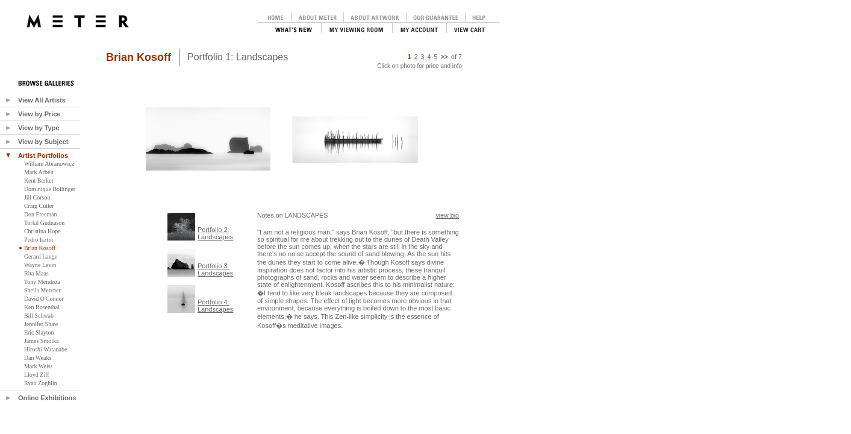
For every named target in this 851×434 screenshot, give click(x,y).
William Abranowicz (49, 163)
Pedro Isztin (38, 239)
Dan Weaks (37, 357)
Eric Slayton (39, 332)
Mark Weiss (38, 366)
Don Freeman (40, 214)
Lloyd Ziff (36, 374)
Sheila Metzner (42, 290)
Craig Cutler (39, 206)
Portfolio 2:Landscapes (215, 233)
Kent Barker (39, 180)
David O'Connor (44, 298)
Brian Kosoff (39, 248)
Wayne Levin (40, 265)
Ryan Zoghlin (40, 383)
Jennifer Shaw (41, 324)
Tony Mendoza (42, 281)
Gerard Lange (40, 256)
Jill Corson (37, 197)
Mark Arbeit (39, 172)
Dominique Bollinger (49, 189)
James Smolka (41, 341)
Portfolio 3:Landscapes (215, 269)
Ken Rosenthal (42, 307)
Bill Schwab (39, 315)
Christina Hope (42, 231)
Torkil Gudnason (44, 222)
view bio (448, 215)
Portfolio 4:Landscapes (215, 305)
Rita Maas (36, 273)
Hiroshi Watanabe (45, 349)
